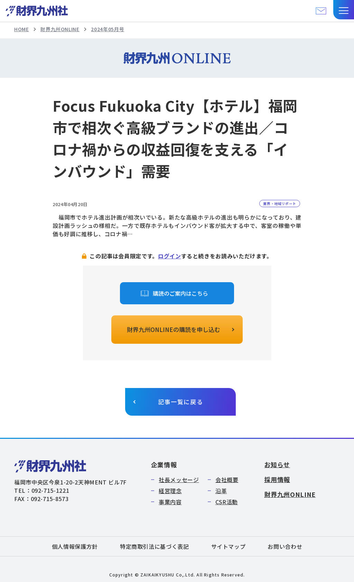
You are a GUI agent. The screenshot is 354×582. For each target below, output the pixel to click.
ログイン (169, 256)
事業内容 (170, 502)
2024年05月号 (107, 29)
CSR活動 (226, 502)
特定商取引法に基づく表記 (154, 546)
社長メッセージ (179, 479)
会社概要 (227, 479)
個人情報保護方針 (75, 546)
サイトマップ (228, 546)
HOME (21, 29)
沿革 (221, 491)
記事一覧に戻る (180, 401)
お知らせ (277, 464)
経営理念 (170, 491)
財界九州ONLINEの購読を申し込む (173, 329)
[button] (343, 9)
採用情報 (277, 479)
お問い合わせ (285, 546)
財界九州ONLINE (59, 29)
